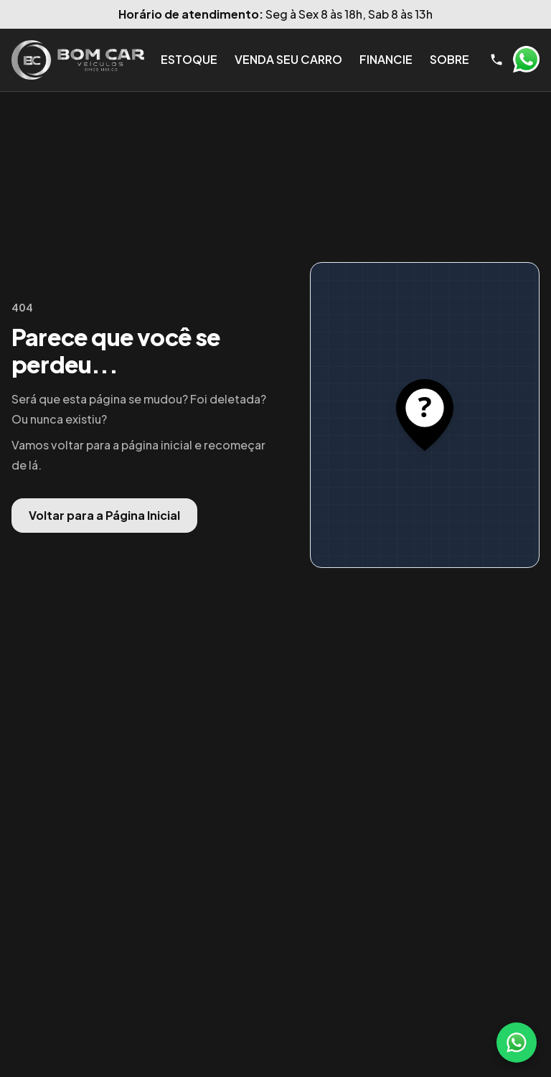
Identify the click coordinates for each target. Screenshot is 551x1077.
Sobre (449, 59)
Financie (386, 59)
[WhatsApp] (516, 1042)
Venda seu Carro (288, 59)
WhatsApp (526, 59)
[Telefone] (496, 59)
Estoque (189, 59)
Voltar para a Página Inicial (104, 515)
